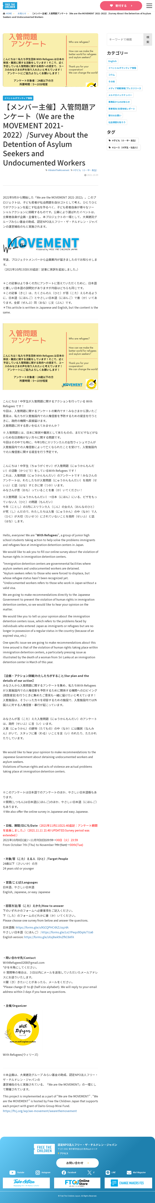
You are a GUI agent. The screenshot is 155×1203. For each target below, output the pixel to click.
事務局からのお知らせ (119, 101)
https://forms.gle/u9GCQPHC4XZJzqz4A (42, 927)
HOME (7, 13)
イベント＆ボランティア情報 (122, 67)
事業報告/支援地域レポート (121, 108)
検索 (147, 39)
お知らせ (22, 13)
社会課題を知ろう (117, 122)
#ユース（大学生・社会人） (125, 147)
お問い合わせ (74, 1163)
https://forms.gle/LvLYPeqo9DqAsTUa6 (67, 932)
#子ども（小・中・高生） (85, 170)
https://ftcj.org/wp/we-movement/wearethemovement (40, 1111)
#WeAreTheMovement (58, 170)
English (112, 61)
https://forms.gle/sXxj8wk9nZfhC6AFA (49, 937)
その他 (111, 81)
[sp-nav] (149, 6)
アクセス (64, 1153)
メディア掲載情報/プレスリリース (124, 88)
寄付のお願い (114, 115)
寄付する (121, 5)
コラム (111, 74)
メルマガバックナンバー (120, 94)
